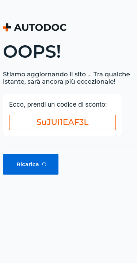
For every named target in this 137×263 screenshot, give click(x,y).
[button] (62, 122)
